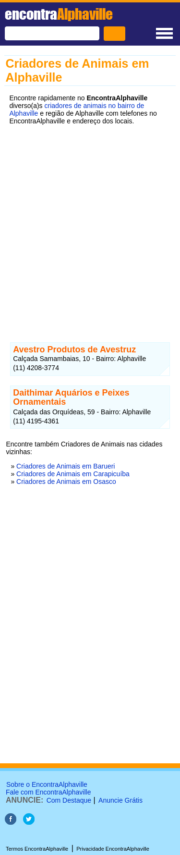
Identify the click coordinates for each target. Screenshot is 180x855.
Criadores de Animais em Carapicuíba (73, 474)
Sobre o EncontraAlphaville (46, 784)
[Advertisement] (90, 226)
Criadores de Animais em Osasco (66, 481)
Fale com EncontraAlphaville (48, 792)
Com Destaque (69, 800)
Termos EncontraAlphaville (37, 849)
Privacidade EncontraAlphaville (112, 849)
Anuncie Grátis (120, 800)
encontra (59, 14)
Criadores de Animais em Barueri (65, 466)
